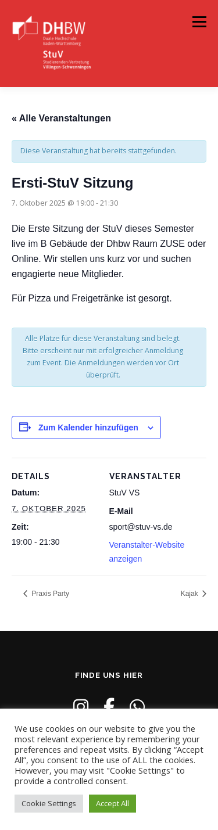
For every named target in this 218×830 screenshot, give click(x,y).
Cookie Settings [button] (49, 803)
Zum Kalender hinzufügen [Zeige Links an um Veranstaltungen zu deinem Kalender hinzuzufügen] (88, 427)
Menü (198, 22)
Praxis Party (49, 594)
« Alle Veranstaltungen (61, 118)
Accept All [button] (112, 803)
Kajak (190, 594)
